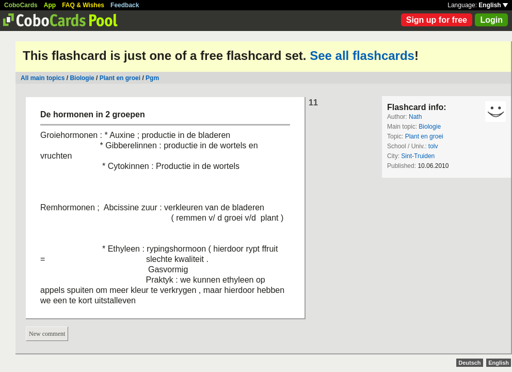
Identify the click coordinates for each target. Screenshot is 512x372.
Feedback (124, 5)
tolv (433, 146)
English (493, 5)
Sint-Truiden (418, 156)
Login (491, 20)
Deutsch (469, 363)
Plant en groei (120, 78)
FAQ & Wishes (83, 5)
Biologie (82, 78)
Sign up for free (436, 20)
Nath (415, 116)
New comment (47, 333)
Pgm (152, 78)
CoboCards (21, 5)
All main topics (43, 78)
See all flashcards (362, 56)
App (50, 5)
